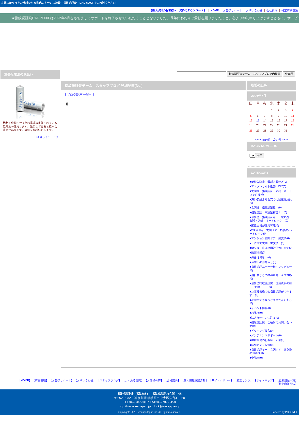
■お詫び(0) (256, 312)
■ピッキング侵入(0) (261, 330)
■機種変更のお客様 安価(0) (267, 340)
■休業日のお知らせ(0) (263, 262)
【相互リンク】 (243, 380)
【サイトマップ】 (264, 380)
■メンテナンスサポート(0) (266, 335)
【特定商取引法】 (287, 383)
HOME (215, 10)
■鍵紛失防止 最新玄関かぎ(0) (268, 181)
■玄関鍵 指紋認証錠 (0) (266, 207)
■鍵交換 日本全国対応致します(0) (271, 247)
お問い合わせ (254, 10)
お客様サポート (232, 10)
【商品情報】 (40, 380)
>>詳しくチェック (47, 136)
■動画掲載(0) (257, 252)
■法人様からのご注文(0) (264, 317)
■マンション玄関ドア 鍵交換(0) (270, 238)
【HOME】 (24, 380)
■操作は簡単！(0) (260, 257)
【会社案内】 (172, 380)
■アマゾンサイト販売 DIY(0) (268, 186)
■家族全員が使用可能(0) (264, 225)
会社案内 (272, 10)
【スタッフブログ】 (109, 380)
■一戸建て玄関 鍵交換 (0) (267, 243)
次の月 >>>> (280, 139)
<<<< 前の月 (262, 139)
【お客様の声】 (153, 380)
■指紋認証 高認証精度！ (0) (268, 212)
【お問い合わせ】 (85, 380)
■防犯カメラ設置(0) (261, 344)
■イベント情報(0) (260, 308)
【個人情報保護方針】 (194, 380)
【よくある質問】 (133, 380)
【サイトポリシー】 (221, 380)
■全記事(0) (256, 357)
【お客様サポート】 (61, 380)
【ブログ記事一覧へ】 (79, 94)
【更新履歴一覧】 (287, 380)
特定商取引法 (290, 10)
